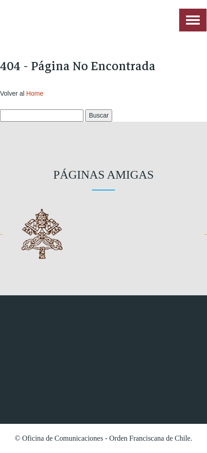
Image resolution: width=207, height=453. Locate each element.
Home (34, 93)
